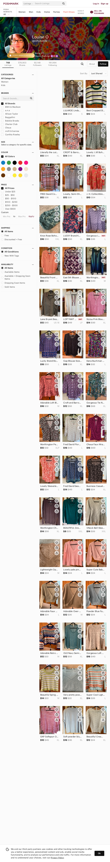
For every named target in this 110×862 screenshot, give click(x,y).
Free (5, 235)
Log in (96, 3)
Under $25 (8, 191)
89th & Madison (10, 107)
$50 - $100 (8, 198)
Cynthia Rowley (10, 134)
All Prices (7, 188)
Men (31, 12)
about (92, 64)
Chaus (6, 127)
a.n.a (5, 110)
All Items (7, 231)
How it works (81, 12)
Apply (31, 216)
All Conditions (10, 251)
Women (22, 12)
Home (47, 12)
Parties (56, 12)
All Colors (8, 156)
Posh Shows (69, 12)
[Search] (47, 3)
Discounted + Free (11, 239)
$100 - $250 (9, 202)
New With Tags (10, 255)
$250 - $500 (9, 205)
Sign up (104, 3)
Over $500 (8, 209)
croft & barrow (10, 131)
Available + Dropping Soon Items (15, 277)
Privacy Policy (57, 857)
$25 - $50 (8, 195)
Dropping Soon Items (13, 283)
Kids (39, 12)
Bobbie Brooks (10, 120)
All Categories (8, 78)
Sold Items (8, 287)
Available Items (10, 272)
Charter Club (9, 124)
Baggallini (8, 117)
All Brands (8, 103)
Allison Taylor (9, 114)
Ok (99, 853)
